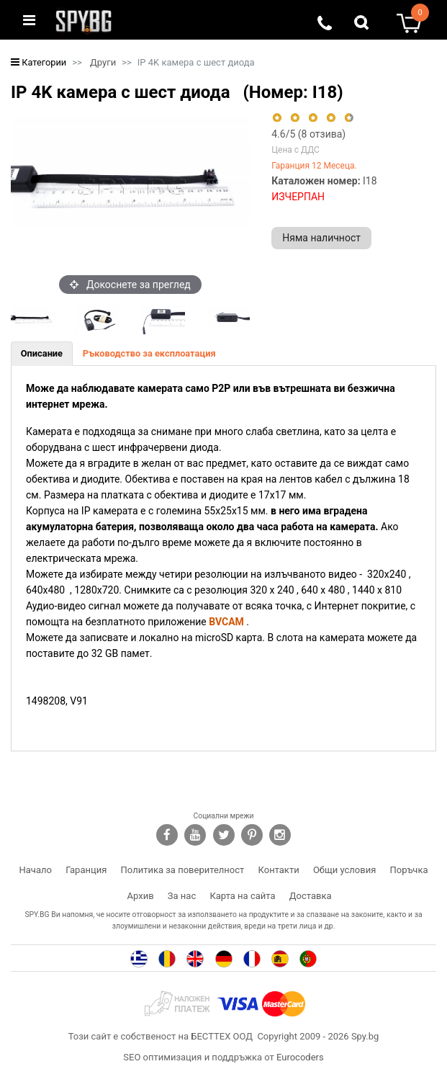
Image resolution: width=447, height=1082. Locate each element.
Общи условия (344, 869)
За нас (182, 895)
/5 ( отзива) (308, 134)
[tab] (42, 353)
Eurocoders (300, 1057)
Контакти (278, 869)
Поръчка (409, 869)
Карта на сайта (242, 895)
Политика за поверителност (183, 869)
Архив (140, 895)
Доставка (310, 895)
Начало (35, 869)
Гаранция (86, 869)
